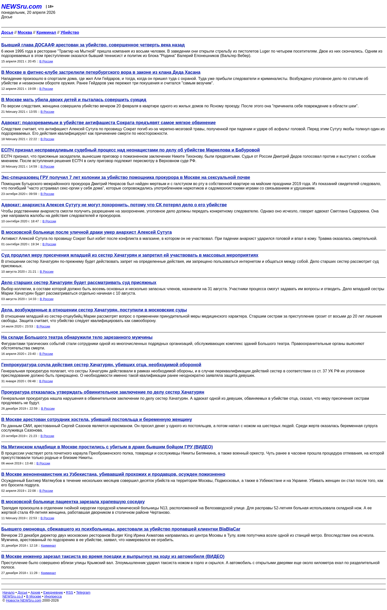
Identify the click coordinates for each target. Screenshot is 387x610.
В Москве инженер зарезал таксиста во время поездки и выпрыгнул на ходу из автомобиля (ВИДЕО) (112, 556)
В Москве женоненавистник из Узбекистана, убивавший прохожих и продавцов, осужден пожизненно (113, 474)
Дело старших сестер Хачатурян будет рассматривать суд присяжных (78, 282)
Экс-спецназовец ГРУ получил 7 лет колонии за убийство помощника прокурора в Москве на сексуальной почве (125, 177)
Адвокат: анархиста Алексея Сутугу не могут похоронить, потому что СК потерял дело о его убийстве (114, 204)
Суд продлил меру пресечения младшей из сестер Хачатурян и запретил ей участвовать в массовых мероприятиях (129, 255)
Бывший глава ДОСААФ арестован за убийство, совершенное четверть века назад (93, 44)
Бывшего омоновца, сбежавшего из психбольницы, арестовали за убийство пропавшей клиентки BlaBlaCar (120, 529)
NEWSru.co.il (12, 596)
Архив (35, 592)
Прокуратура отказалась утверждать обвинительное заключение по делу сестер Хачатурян (102, 392)
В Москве (33, 596)
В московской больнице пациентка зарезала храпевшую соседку (73, 501)
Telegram (83, 592)
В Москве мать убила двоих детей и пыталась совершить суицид (73, 99)
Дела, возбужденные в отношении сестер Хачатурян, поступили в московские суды (94, 309)
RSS (69, 592)
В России (46, 61)
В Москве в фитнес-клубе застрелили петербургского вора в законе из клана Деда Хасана (100, 72)
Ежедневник (53, 592)
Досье (22, 592)
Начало (8, 592)
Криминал (48, 545)
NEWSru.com (21, 6)
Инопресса (53, 596)
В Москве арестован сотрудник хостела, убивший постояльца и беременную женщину (96, 419)
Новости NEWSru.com (23, 600)
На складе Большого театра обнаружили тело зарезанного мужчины (77, 337)
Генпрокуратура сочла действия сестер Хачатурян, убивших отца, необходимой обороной (101, 364)
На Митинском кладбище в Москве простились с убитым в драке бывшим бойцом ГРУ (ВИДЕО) (107, 446)
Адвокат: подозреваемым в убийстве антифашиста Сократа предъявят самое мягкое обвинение (108, 122)
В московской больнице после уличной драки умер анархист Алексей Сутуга (86, 232)
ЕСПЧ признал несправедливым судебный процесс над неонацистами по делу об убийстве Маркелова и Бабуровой (130, 150)
